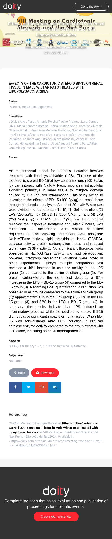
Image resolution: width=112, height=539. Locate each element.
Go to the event (91, 6)
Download (45, 373)
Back (19, 373)
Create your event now (56, 516)
